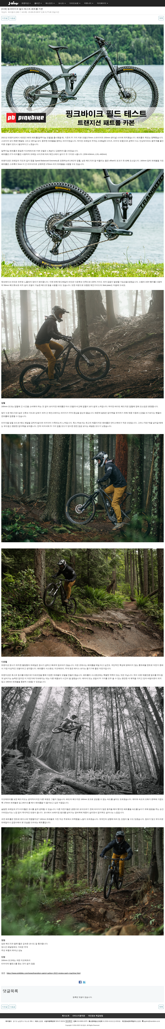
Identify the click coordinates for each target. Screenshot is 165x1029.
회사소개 (65, 1016)
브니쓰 (62, 3)
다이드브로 (74, 3)
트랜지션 (26, 3)
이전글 (4, 18)
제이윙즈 (11, 12)
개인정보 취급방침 (95, 1016)
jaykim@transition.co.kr (152, 1021)
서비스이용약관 (78, 1016)
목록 (161, 18)
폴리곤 (38, 3)
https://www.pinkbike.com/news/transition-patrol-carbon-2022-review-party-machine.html (43, 973)
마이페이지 (102, 3)
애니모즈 (50, 3)
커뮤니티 (88, 3)
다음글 (12, 18)
